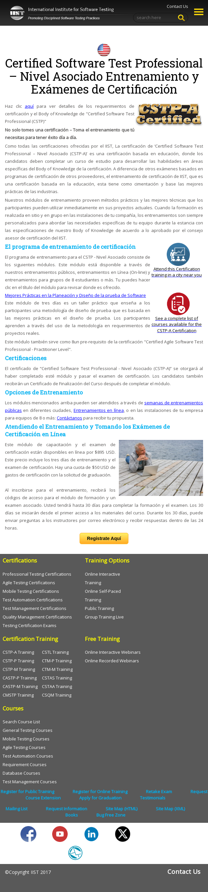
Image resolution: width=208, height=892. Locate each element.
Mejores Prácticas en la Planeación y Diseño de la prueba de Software (75, 295)
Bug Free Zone (110, 815)
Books (71, 815)
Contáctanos (69, 418)
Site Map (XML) (170, 809)
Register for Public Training (27, 791)
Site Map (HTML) (121, 809)
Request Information (66, 809)
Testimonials (152, 798)
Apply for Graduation (100, 798)
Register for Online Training (100, 791)
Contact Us (177, 6)
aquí (29, 106)
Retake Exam (159, 791)
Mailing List (16, 809)
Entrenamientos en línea (99, 410)
